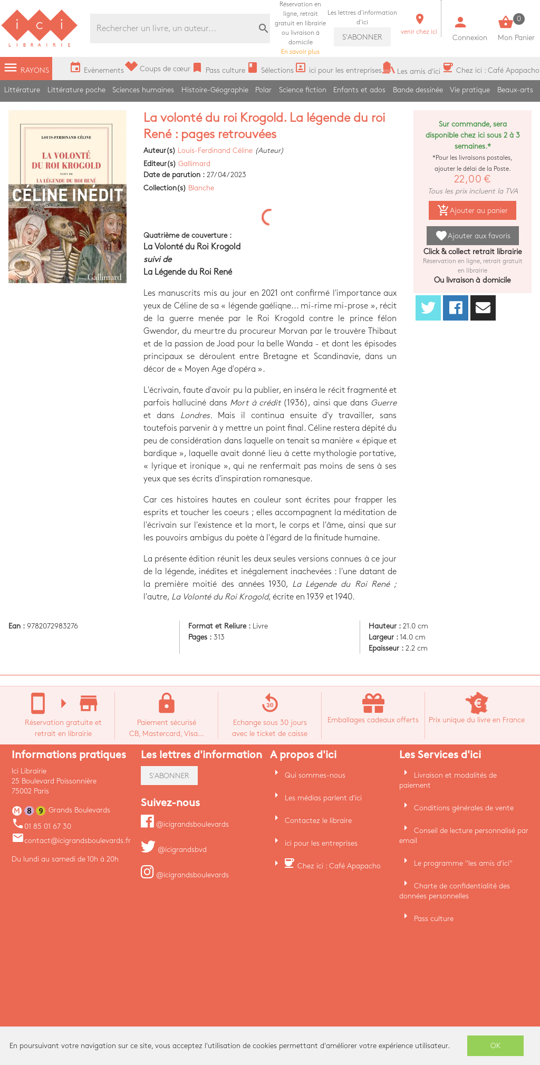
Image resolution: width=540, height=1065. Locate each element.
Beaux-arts (515, 89)
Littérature (22, 89)
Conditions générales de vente (464, 808)
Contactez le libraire (318, 820)
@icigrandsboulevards (185, 824)
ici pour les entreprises (321, 843)
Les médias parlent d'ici (323, 798)
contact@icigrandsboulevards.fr (71, 840)
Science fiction (302, 89)
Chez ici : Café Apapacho (339, 866)
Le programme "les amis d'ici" (463, 863)
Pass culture (434, 918)
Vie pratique (470, 89)
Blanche (201, 188)
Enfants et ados (359, 89)
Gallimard (194, 163)
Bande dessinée (418, 89)
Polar (263, 89)
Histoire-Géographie (214, 89)
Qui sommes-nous (315, 775)
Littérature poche (76, 89)
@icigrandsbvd (174, 849)
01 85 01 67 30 (41, 826)
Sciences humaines (143, 89)
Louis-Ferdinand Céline (215, 150)
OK (495, 1045)
